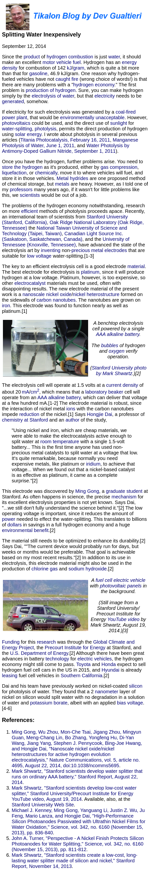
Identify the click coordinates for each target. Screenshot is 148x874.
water (114, 56)
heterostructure (103, 294)
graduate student (124, 491)
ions (70, 408)
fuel (77, 62)
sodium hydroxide (88, 568)
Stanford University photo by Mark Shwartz (119, 370)
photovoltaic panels (120, 585)
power (8, 519)
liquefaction (14, 172)
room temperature (59, 441)
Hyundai (110, 670)
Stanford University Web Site (43, 804)
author (72, 420)
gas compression (119, 167)
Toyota (83, 664)
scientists (30, 195)
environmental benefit (25, 530)
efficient (29, 211)
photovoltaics (16, 123)
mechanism (123, 496)
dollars (14, 524)
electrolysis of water (53, 96)
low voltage (39, 256)
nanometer (106, 691)
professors (21, 189)
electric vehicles (94, 658)
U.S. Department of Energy (39, 653)
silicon (135, 686)
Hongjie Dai (99, 414)
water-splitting (17, 128)
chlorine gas (44, 568)
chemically (46, 172)
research (46, 642)
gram (78, 68)
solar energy (28, 134)
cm (34, 392)
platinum (90, 272)
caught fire (67, 79)
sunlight (118, 123)
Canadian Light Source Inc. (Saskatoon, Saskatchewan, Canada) (62, 236)
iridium (93, 464)
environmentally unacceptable (92, 117)
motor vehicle (57, 62)
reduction (29, 414)
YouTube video (123, 619)
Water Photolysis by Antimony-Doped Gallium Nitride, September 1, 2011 (65, 148)
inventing (50, 250)
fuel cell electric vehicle (121, 580)
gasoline (38, 73)
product (32, 56)
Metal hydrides (72, 178)
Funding (10, 642)
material (136, 266)
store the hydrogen (22, 167)
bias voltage (130, 702)
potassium (41, 702)
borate (60, 702)
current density (122, 385)
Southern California (81, 675)
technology (57, 658)
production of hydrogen (51, 90)
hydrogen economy (93, 84)
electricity (104, 96)
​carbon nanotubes (56, 300)
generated (13, 101)
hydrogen (56, 56)
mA (25, 392)
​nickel (79, 294)
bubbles (109, 345)
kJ (69, 68)
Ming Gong (87, 491)
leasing (9, 675)
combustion (80, 56)
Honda (109, 664)
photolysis (45, 128)
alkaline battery (123, 334)
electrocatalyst (30, 283)
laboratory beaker (104, 392)
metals (62, 184)
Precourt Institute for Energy (75, 647)
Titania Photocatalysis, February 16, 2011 (65, 140)
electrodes (115, 250)
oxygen (117, 351)
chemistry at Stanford (25, 420)
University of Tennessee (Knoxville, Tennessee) (66, 241)
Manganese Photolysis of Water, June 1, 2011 (70, 142)
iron (6, 305)
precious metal (87, 250)
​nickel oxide (59, 294)
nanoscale (33, 294)
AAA (100, 334)
